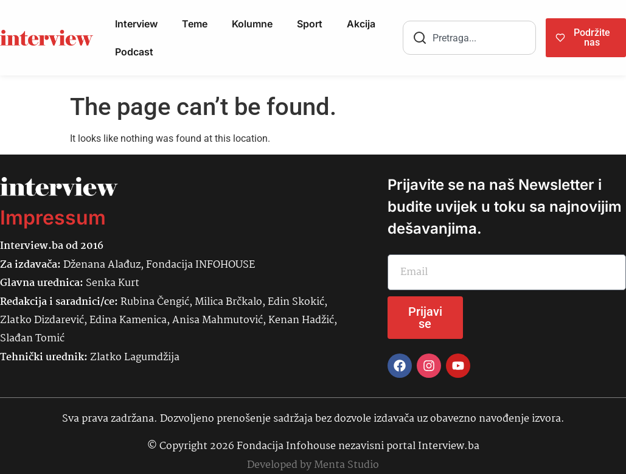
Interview (136, 24)
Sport (309, 24)
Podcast (134, 52)
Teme (194, 24)
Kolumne (252, 24)
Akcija (361, 24)
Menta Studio (346, 465)
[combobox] (469, 38)
